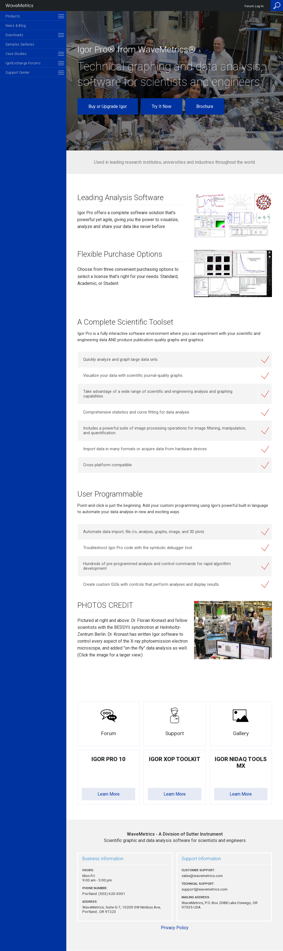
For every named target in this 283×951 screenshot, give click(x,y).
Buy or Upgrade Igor (107, 106)
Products (13, 16)
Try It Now (161, 106)
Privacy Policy (174, 927)
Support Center (17, 73)
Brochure (204, 106)
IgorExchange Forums (23, 63)
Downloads (14, 35)
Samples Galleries (20, 44)
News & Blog (16, 26)
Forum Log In (254, 6)
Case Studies (16, 54)
